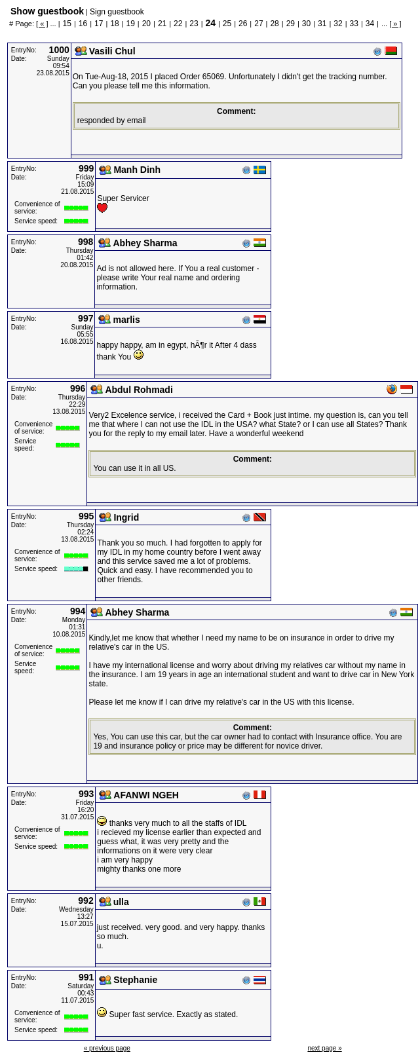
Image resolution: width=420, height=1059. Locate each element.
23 (193, 23)
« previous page (107, 1048)
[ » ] (395, 24)
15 (67, 23)
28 (274, 23)
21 (162, 23)
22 (178, 23)
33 (354, 23)
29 (290, 23)
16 (83, 23)
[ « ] (42, 24)
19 (130, 23)
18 (114, 23)
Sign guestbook (117, 11)
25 (227, 23)
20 (146, 23)
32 (338, 23)
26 (243, 23)
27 (258, 23)
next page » (324, 1048)
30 (306, 23)
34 (370, 23)
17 (98, 23)
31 (322, 23)
